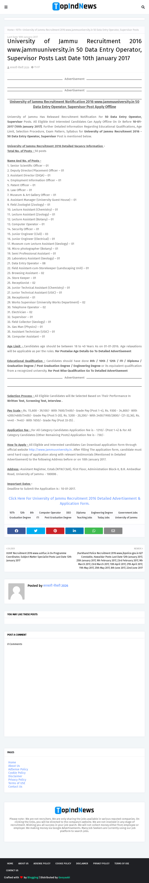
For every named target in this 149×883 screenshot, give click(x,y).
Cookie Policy (17, 773)
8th (32, 512)
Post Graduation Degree (58, 517)
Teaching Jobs (84, 517)
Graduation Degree (20, 517)
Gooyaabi (64, 877)
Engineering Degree (102, 512)
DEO (68, 512)
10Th (18, 29)
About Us (14, 766)
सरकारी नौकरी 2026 (19, 67)
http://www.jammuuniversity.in (50, 449)
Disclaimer (15, 776)
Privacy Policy (17, 779)
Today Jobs (104, 517)
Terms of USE (16, 783)
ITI (37, 517)
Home (10, 29)
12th (22, 512)
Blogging (32, 877)
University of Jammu (126, 517)
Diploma (81, 512)
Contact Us (15, 786)
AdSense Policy (18, 769)
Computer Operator (50, 512)
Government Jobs (128, 512)
